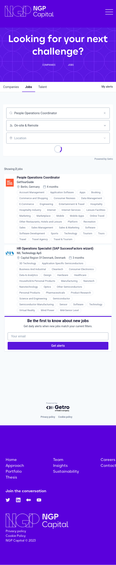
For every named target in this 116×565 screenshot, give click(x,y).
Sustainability (66, 471)
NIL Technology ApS (29, 253)
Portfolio (14, 471)
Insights (60, 465)
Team (58, 459)
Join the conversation (26, 490)
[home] (28, 12)
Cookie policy (65, 417)
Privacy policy (48, 417)
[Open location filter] (104, 138)
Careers (108, 459)
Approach (15, 465)
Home (11, 459)
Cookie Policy (16, 536)
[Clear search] (104, 113)
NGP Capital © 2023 (21, 540)
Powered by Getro (104, 159)
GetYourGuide (25, 182)
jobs (28, 87)
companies (11, 87)
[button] (109, 11)
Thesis (11, 477)
